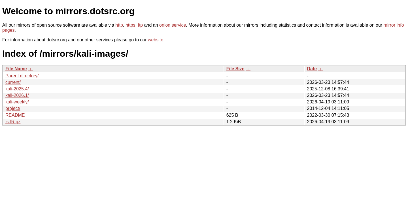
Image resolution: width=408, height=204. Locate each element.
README (15, 115)
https (130, 25)
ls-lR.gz (12, 121)
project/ (12, 108)
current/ (13, 82)
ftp (140, 25)
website (155, 39)
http (119, 25)
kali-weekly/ (17, 101)
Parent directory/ (22, 75)
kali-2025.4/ (17, 88)
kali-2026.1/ (17, 95)
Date (312, 68)
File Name (16, 68)
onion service (172, 25)
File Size (235, 68)
